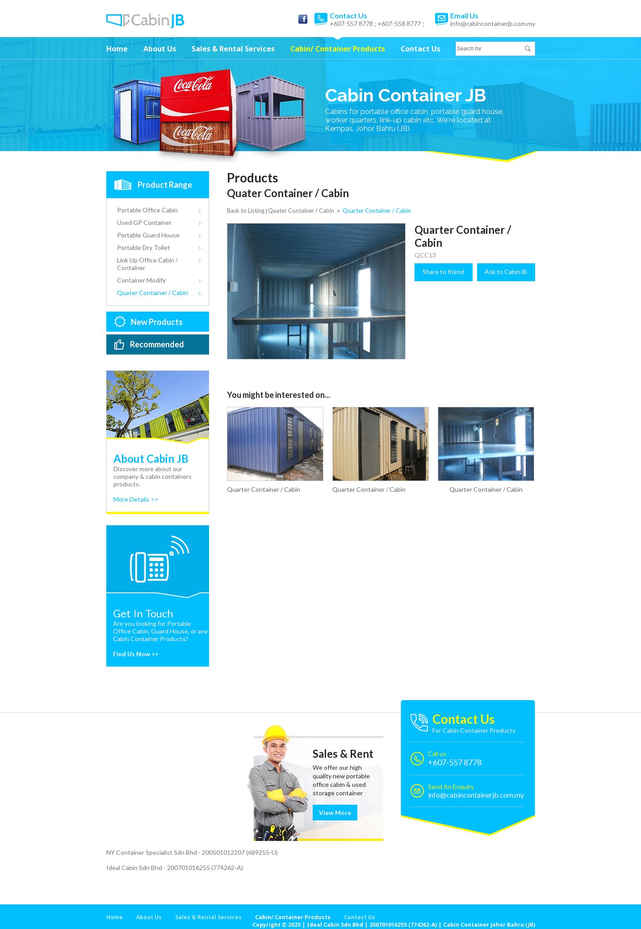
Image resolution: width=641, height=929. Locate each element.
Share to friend (443, 271)
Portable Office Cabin (147, 210)
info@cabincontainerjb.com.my (492, 23)
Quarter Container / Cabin (263, 489)
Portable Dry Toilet (143, 247)
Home (117, 49)
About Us (159, 49)
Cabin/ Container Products (337, 49)
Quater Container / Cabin (152, 292)
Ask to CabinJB (506, 271)
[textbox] (490, 49)
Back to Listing (245, 210)
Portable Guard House (148, 235)
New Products (157, 322)
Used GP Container (144, 222)
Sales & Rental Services (233, 49)
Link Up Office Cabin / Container (147, 263)
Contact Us (420, 49)
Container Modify (141, 280)
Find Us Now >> (136, 654)
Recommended (157, 344)
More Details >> (136, 499)
